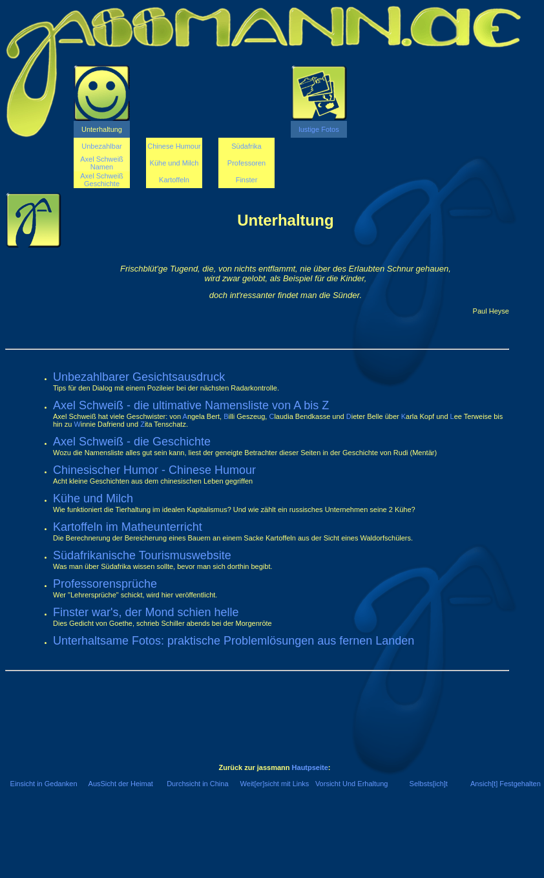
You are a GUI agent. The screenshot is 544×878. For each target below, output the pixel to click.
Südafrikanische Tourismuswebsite (142, 555)
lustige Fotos (318, 129)
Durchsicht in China (197, 783)
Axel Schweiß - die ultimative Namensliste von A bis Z (191, 405)
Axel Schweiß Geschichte (101, 179)
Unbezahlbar (101, 146)
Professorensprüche (105, 583)
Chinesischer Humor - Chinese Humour (154, 470)
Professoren (246, 163)
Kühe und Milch (174, 163)
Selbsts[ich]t (429, 783)
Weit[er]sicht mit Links (274, 783)
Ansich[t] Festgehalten (505, 783)
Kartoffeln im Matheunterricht (127, 526)
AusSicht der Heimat (121, 783)
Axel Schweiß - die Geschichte (132, 441)
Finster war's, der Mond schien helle (146, 612)
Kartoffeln (174, 180)
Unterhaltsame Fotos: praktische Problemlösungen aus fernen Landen (233, 640)
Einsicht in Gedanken (44, 783)
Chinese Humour (174, 146)
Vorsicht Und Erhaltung (351, 783)
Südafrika (246, 146)
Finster (247, 180)
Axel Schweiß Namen (101, 163)
